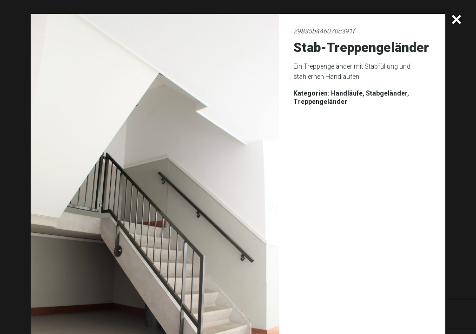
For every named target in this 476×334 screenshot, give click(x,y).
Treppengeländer (320, 101)
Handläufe (347, 93)
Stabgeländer (386, 93)
